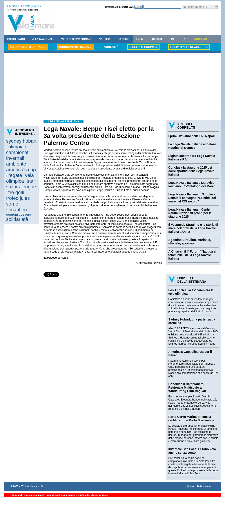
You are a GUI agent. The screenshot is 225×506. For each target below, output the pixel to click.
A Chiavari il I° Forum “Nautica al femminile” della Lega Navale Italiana (192, 255)
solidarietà (17, 219)
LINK (172, 39)
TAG (184, 39)
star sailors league (21, 183)
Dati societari (204, 486)
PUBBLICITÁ (110, 46)
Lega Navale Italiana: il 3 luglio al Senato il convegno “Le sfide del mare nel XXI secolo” (192, 198)
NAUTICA (105, 39)
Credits (36, 6)
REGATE (157, 39)
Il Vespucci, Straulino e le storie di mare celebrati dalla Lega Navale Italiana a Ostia (193, 228)
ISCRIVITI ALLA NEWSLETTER (189, 47)
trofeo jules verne (18, 201)
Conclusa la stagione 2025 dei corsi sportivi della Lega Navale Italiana (191, 171)
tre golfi (16, 192)
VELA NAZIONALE (43, 39)
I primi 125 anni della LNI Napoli (191, 136)
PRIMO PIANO (16, 39)
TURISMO (123, 39)
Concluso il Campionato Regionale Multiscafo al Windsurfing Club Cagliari (187, 387)
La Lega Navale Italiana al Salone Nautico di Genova (192, 145)
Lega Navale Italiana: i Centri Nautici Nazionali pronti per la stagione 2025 (190, 213)
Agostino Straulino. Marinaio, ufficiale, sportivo (189, 241)
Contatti (25, 6)
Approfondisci (99, 495)
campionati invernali (17, 155)
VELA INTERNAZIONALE (76, 39)
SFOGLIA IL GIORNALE (143, 47)
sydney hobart (21, 141)
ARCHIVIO (200, 39)
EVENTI (140, 39)
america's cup (21, 169)
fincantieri (16, 209)
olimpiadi (17, 146)
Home (191, 486)
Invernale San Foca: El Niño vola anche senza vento (192, 450)
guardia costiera (18, 214)
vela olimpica (20, 178)
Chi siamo (13, 6)
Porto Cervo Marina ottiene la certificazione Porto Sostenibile (191, 418)
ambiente (16, 164)
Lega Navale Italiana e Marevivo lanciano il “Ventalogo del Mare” (191, 184)
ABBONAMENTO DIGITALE (75, 47)
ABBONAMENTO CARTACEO (28, 47)
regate (15, 175)
